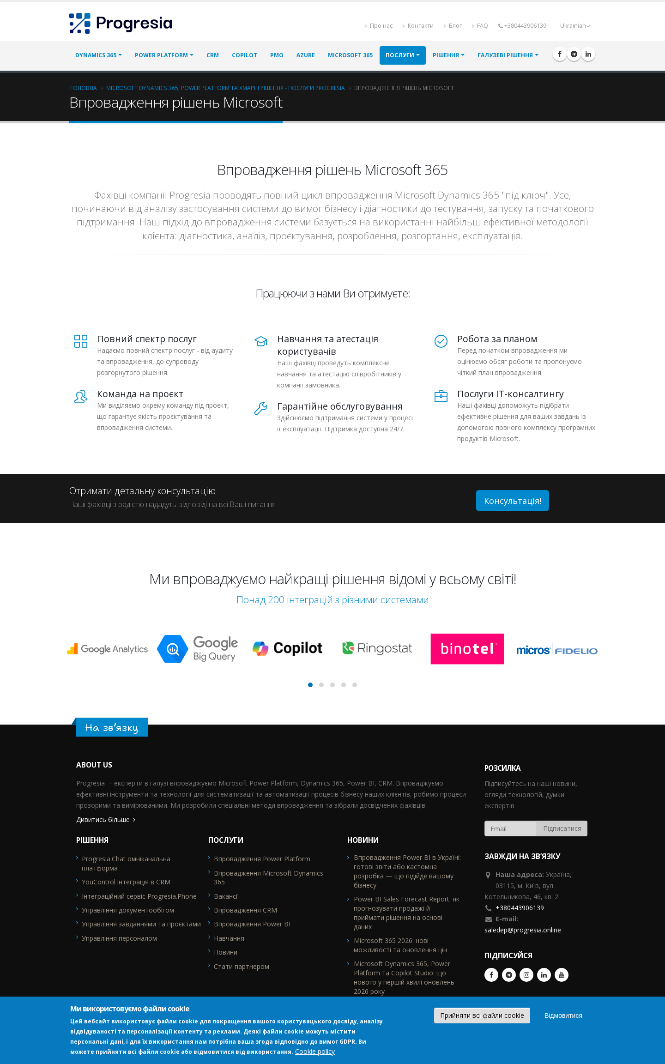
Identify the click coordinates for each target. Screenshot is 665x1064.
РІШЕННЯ (446, 56)
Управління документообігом (128, 910)
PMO (277, 56)
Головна (83, 87)
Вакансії (226, 896)
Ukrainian (575, 26)
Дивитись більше (103, 819)
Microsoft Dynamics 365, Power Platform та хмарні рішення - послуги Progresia (225, 87)
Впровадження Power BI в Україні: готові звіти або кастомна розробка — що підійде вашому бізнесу (407, 871)
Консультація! (512, 500)
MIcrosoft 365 (350, 56)
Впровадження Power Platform (262, 858)
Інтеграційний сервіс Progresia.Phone (139, 896)
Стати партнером (241, 966)
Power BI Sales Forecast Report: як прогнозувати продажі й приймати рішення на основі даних (406, 913)
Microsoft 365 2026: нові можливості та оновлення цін (400, 945)
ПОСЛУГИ (400, 56)
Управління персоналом (119, 938)
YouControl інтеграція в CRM (126, 881)
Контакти (418, 26)
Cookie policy (315, 1051)
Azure (305, 56)
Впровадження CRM (245, 910)
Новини (225, 952)
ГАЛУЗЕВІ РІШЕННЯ (505, 56)
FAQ (480, 26)
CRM (212, 56)
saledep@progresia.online (522, 929)
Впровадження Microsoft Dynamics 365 (268, 878)
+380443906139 (520, 907)
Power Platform (161, 56)
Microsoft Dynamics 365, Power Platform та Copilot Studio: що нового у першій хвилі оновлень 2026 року (404, 977)
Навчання (229, 938)
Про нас (379, 26)
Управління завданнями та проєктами (141, 923)
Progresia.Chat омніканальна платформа (126, 863)
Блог (453, 26)
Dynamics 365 (95, 56)
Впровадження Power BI (252, 923)
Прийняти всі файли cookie (482, 1015)
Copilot (244, 56)
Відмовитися (563, 1015)
